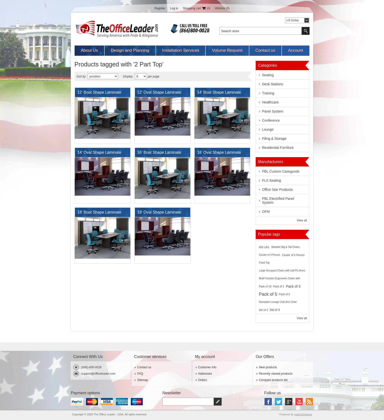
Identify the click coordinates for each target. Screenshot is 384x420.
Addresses (205, 373)
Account (295, 50)
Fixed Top (264, 262)
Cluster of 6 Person (293, 255)
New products (268, 367)
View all (302, 220)
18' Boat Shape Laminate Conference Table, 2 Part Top (99, 213)
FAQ (140, 373)
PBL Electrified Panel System (278, 200)
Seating (268, 75)
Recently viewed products (275, 373)
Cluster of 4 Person (269, 255)
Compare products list (273, 380)
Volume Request (227, 50)
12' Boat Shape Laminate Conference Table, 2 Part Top (99, 93)
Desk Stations (272, 84)
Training (268, 93)
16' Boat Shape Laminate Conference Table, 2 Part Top (159, 153)
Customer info (207, 367)
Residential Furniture (278, 148)
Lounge (268, 129)
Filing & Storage (274, 138)
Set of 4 (275, 310)
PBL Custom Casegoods (281, 171)
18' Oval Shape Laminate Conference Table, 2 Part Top (159, 213)
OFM (266, 212)
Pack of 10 (265, 286)
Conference (271, 120)
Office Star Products (277, 189)
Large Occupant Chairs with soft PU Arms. (282, 270)
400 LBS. (264, 247)
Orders (202, 380)
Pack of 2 (278, 286)
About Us (89, 50)
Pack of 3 (293, 286)
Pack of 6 (284, 294)
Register (160, 8)
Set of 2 (263, 309)
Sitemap (142, 380)
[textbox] (260, 31)
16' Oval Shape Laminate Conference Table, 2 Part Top (219, 153)
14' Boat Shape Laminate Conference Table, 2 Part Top (219, 93)
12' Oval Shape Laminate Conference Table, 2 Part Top (159, 93)
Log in (174, 8)
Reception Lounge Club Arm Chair (278, 302)
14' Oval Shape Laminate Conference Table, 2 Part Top (99, 153)
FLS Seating (271, 180)
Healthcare (270, 102)
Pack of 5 (268, 294)
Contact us (265, 50)
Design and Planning (130, 50)
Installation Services (180, 50)
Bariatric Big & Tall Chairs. (285, 247)
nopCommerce (303, 414)
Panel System (272, 111)
